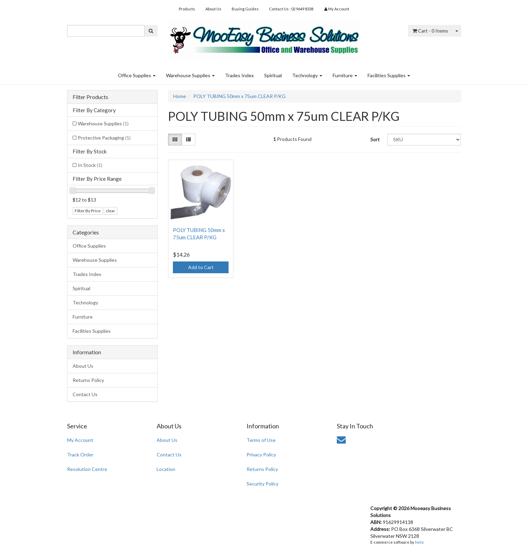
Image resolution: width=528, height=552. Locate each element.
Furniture (345, 75)
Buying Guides (245, 9)
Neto (419, 542)
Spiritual (273, 75)
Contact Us (85, 394)
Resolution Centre (87, 469)
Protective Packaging (104, 138)
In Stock (90, 165)
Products (187, 9)
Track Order (80, 454)
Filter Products (90, 97)
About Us (213, 9)
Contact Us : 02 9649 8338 (291, 9)
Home (179, 96)
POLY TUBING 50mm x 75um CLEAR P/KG (239, 96)
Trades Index (239, 75)
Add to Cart (201, 267)
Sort (375, 139)
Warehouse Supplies (190, 75)
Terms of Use (261, 440)
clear (110, 210)
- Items (430, 31)
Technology (307, 75)
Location (166, 469)
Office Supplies (137, 75)
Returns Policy (88, 380)
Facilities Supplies (389, 75)
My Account (80, 440)
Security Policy (262, 484)
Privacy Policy (261, 454)
